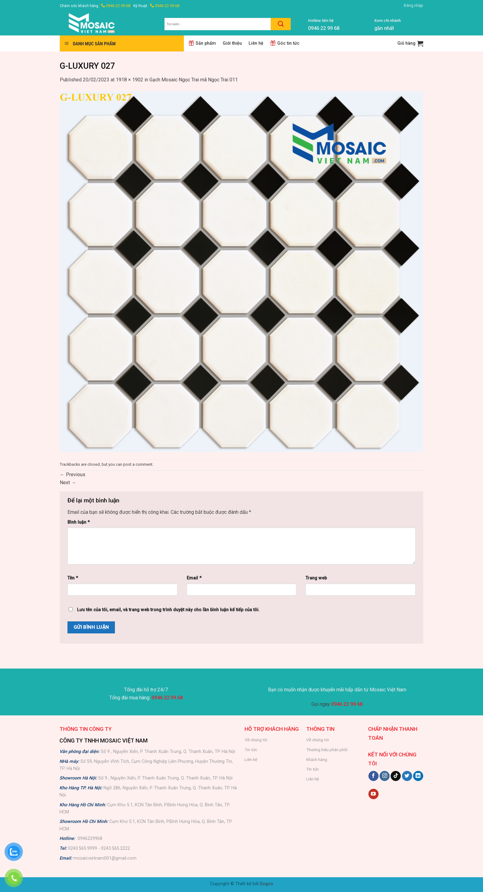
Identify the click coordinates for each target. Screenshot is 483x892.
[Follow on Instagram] (385, 776)
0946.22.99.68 (167, 698)
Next (68, 482)
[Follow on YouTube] (373, 794)
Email (194, 578)
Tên (72, 578)
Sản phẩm (202, 43)
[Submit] (281, 24)
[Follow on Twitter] (407, 776)
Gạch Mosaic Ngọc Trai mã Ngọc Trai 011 (193, 80)
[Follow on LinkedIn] (418, 776)
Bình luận (78, 522)
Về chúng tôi (256, 739)
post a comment (137, 464)
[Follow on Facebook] (373, 776)
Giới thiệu (232, 43)
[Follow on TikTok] (396, 776)
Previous (72, 474)
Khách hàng (316, 759)
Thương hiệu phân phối (326, 749)
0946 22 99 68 (115, 5)
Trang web (316, 578)
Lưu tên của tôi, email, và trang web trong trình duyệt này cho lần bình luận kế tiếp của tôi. (168, 609)
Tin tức (251, 749)
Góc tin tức (284, 43)
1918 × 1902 (129, 80)
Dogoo (266, 883)
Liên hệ (256, 43)
